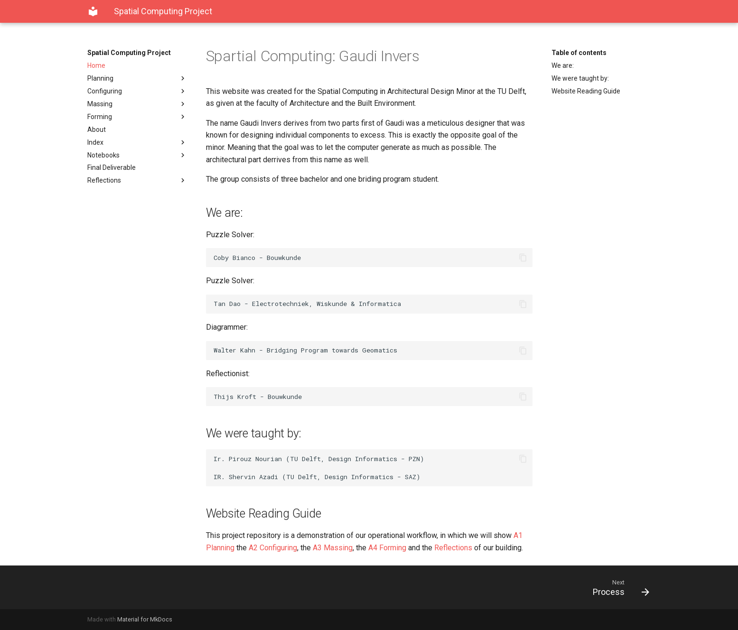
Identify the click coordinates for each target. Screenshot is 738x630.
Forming (137, 116)
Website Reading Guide (585, 91)
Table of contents (579, 52)
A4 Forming (387, 547)
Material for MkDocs (144, 619)
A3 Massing (333, 547)
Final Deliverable (111, 167)
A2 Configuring (273, 547)
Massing (137, 104)
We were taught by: (580, 78)
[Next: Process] (513, 587)
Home (96, 65)
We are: (562, 65)
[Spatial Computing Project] (93, 11)
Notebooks (137, 155)
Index (137, 142)
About (96, 129)
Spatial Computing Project (129, 52)
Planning (137, 78)
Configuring (137, 91)
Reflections (137, 180)
